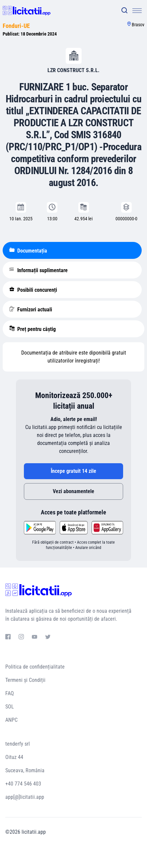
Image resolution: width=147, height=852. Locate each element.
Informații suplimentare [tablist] (38, 270)
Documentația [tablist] (28, 250)
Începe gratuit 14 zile (73, 471)
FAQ (9, 693)
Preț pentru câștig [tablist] (32, 329)
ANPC (11, 720)
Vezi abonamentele (73, 491)
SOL (9, 706)
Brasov (138, 24)
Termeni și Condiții (25, 680)
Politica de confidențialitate (35, 667)
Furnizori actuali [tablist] (30, 309)
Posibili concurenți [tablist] (33, 289)
